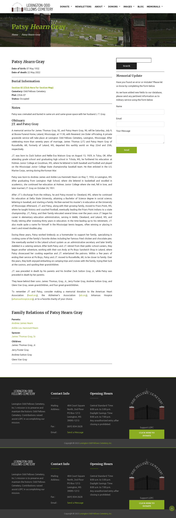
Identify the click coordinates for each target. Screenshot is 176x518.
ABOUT (99, 6)
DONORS (113, 6)
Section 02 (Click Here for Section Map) (32, 87)
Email (119, 118)
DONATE (64, 6)
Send (126, 150)
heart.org (32, 295)
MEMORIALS (153, 6)
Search (126, 66)
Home (15, 34)
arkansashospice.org (22, 299)
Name (119, 106)
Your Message (123, 131)
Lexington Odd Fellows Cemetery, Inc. (96, 443)
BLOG (141, 6)
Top (172, 508)
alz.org (83, 295)
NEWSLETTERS (83, 6)
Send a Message (75, 432)
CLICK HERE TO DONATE (147, 434)
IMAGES (127, 6)
